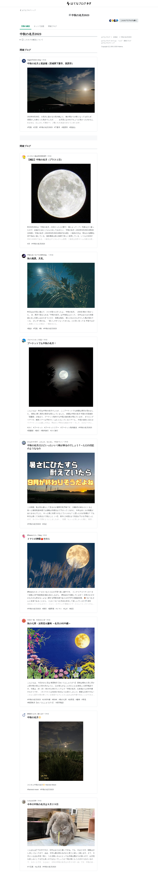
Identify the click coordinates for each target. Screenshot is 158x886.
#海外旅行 (45, 431)
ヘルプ (120, 41)
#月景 (35, 127)
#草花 (84, 699)
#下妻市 (57, 127)
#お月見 (38, 867)
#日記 (44, 524)
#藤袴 (78, 699)
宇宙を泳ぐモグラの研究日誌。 (37, 255)
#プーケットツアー (51, 427)
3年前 (44, 60)
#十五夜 (30, 867)
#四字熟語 (60, 703)
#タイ (29, 427)
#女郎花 (71, 699)
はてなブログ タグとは (108, 41)
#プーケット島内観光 (68, 427)
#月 (28, 244)
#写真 (29, 127)
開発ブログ (127, 41)
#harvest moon (33, 789)
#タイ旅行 (54, 431)
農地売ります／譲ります (35, 714)
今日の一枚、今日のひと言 (36, 620)
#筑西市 (65, 127)
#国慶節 (30, 431)
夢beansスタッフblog (34, 535)
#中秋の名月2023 (46, 127)
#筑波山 (72, 127)
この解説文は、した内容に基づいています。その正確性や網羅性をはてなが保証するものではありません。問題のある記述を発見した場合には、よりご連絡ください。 (31, 40)
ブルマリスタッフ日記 (34, 340)
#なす (65, 609)
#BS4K (54, 699)
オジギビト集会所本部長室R (36, 156)
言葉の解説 (25, 26)
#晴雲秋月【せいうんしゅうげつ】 (40, 703)
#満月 (44, 609)
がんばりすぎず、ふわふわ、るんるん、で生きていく (45, 442)
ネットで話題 (39, 26)
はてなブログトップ (108, 43)
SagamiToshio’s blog (34, 60)
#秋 (40, 328)
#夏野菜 (51, 609)
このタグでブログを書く (129, 20)
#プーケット (38, 427)
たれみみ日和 (31, 801)
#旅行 (37, 431)
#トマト (59, 609)
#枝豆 (71, 609)
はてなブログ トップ (28, 10)
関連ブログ (52, 26)
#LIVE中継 (46, 699)
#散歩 (29, 328)
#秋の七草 (63, 699)
